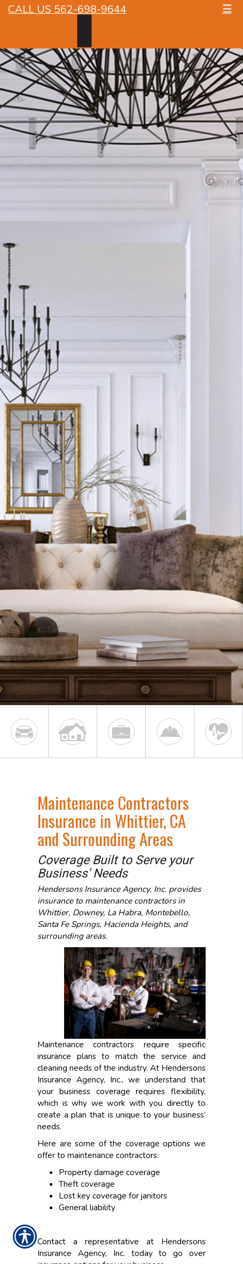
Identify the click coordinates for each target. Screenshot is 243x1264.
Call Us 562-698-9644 (67, 9)
